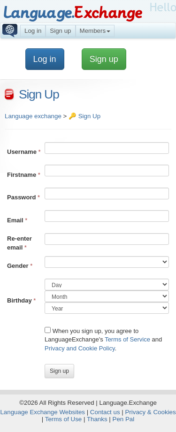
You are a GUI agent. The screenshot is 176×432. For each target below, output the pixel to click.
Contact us (105, 412)
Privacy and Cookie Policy (80, 348)
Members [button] (95, 30)
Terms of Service (127, 339)
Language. (72, 13)
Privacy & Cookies (150, 412)
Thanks (97, 419)
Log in (32, 30)
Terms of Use (63, 419)
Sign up (60, 30)
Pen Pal (124, 419)
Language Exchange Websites (42, 412)
